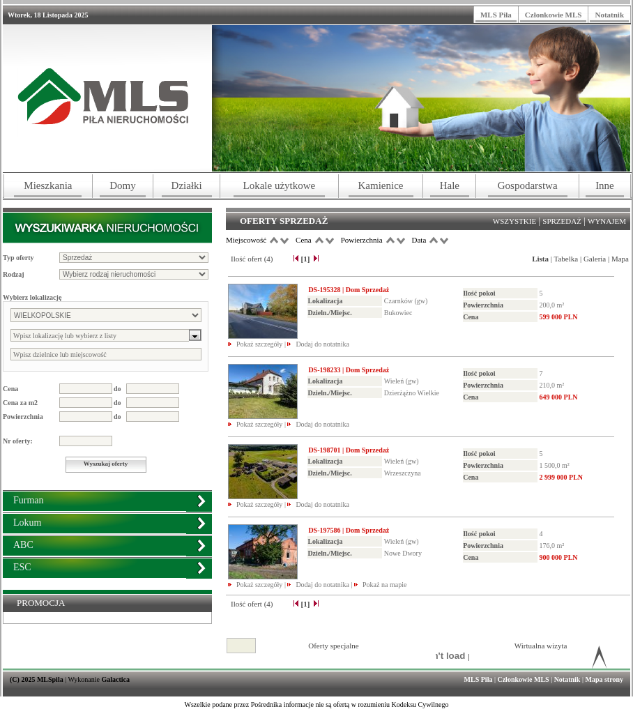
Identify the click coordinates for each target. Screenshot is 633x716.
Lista (540, 258)
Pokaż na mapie (384, 584)
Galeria (595, 258)
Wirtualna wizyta (540, 645)
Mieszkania (48, 185)
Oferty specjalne (333, 645)
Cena (10, 389)
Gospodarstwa (528, 185)
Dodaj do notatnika (322, 344)
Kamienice (381, 185)
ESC (22, 567)
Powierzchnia (23, 416)
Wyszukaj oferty (106, 463)
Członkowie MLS (553, 14)
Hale (449, 185)
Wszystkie (514, 221)
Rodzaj (13, 274)
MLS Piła (496, 14)
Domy (122, 185)
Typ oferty (18, 257)
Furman (28, 500)
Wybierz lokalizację (32, 297)
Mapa (620, 258)
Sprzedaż (561, 221)
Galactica (116, 679)
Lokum (27, 522)
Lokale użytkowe (279, 185)
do (117, 389)
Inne (604, 185)
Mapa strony (604, 679)
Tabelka (566, 258)
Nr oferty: (18, 441)
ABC (23, 545)
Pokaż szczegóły (260, 344)
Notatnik (609, 14)
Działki (186, 185)
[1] (305, 258)
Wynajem (607, 221)
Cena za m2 (20, 402)
